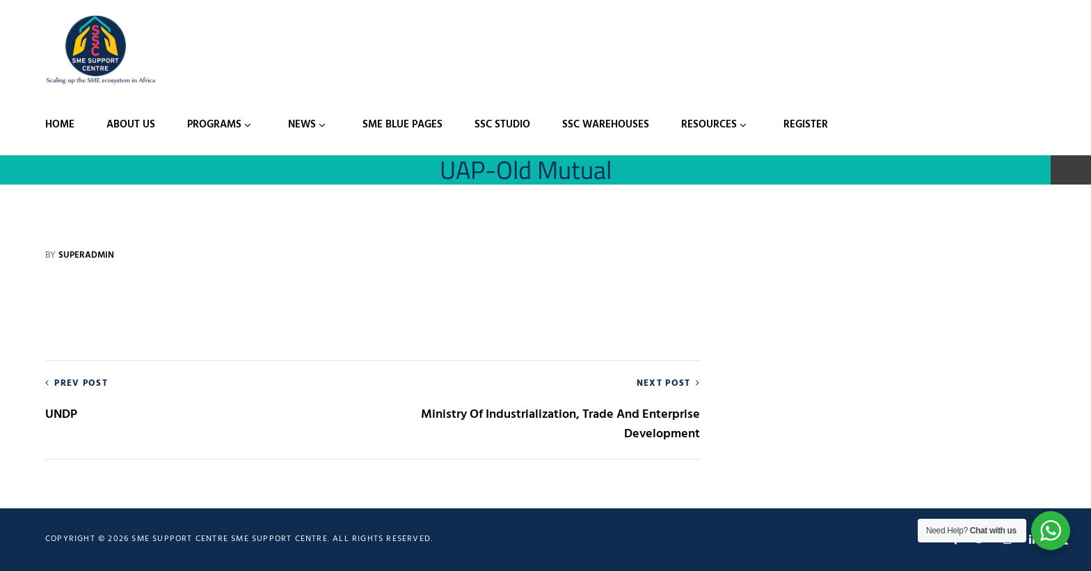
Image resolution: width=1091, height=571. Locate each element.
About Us (130, 124)
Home (59, 124)
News (302, 124)
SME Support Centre (279, 539)
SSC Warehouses (605, 124)
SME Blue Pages (403, 124)
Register (805, 124)
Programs (214, 124)
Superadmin (86, 255)
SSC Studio (502, 124)
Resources (709, 124)
